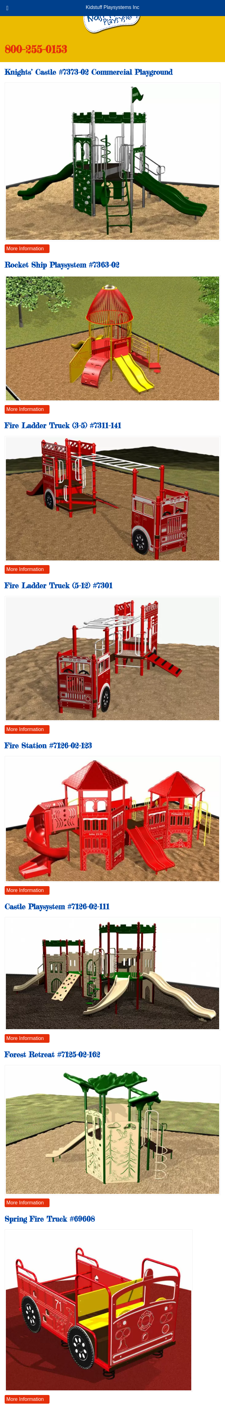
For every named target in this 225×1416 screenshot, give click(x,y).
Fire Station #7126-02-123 (48, 745)
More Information (25, 248)
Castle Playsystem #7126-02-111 (57, 906)
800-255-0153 (36, 49)
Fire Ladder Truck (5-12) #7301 (58, 585)
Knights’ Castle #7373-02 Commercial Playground (88, 72)
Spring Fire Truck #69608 (50, 1219)
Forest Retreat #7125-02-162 (52, 1054)
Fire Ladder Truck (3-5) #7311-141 (63, 425)
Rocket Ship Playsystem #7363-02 (62, 264)
